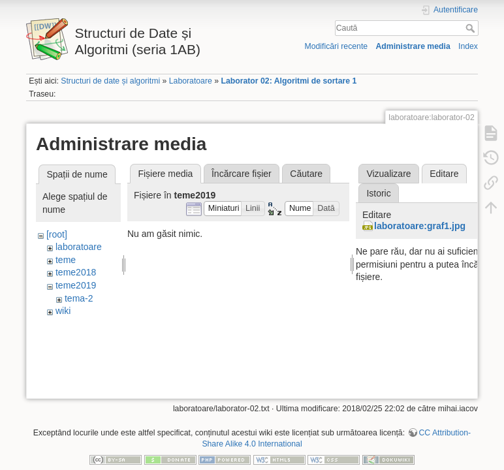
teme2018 (75, 272)
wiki (63, 311)
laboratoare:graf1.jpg (419, 226)
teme (65, 260)
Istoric (378, 193)
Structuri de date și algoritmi (110, 81)
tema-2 (79, 298)
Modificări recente (336, 46)
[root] (56, 234)
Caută (471, 28)
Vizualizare (388, 173)
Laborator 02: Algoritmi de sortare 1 (288, 81)
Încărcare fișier (242, 173)
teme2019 (75, 285)
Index (468, 46)
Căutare (306, 173)
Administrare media (412, 46)
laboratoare (78, 247)
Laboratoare (190, 81)
